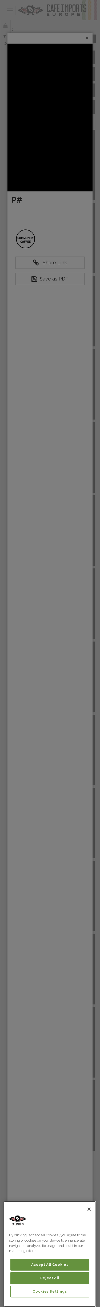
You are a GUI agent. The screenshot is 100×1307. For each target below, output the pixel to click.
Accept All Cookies (50, 1265)
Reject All (49, 1278)
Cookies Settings (50, 1291)
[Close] (89, 1209)
